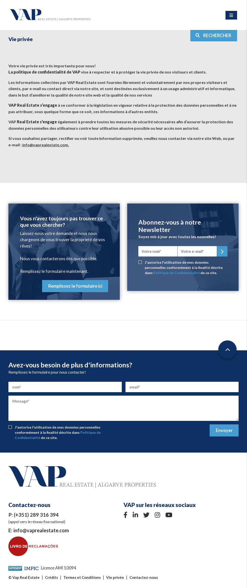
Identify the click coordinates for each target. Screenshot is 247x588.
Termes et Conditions (82, 577)
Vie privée (115, 577)
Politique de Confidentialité (176, 273)
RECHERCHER (213, 35)
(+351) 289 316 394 (36, 515)
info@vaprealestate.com (41, 530)
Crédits (51, 577)
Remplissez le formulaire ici (75, 286)
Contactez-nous (143, 577)
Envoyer (224, 430)
